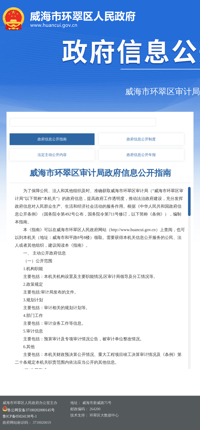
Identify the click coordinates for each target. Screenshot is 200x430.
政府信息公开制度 (141, 139)
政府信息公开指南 (52, 139)
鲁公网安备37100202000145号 (29, 410)
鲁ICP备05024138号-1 (20, 416)
